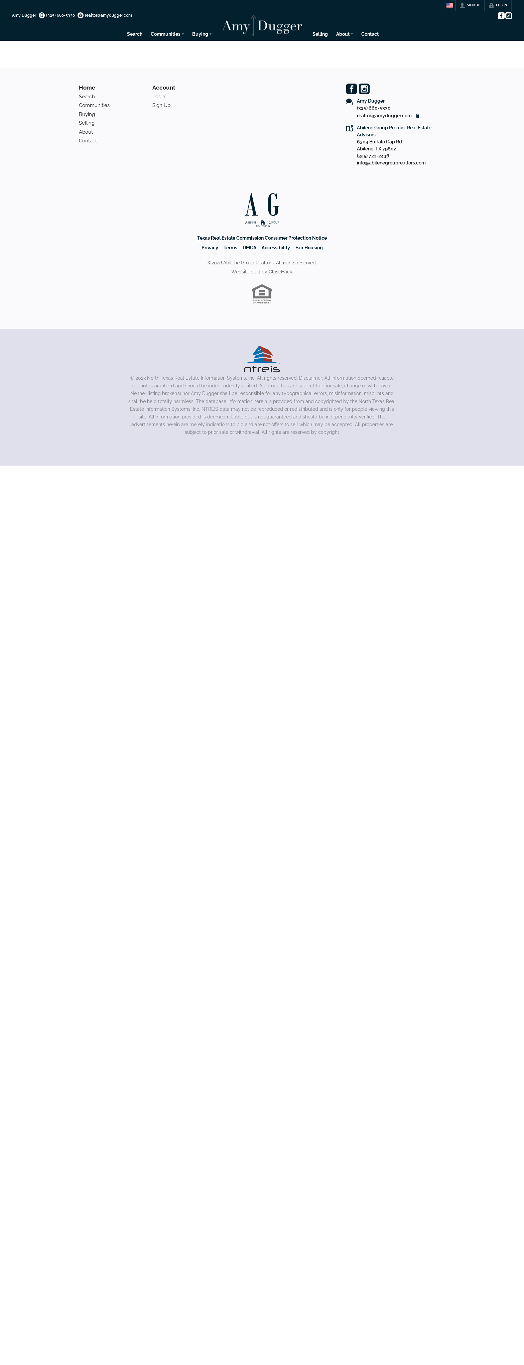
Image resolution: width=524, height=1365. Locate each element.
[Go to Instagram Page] (508, 15)
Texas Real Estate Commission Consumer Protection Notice (262, 238)
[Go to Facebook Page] (501, 15)
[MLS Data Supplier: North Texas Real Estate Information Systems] (262, 359)
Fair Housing (309, 247)
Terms (230, 247)
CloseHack (280, 271)
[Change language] (449, 5)
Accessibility (276, 247)
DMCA (249, 247)
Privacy (210, 247)
